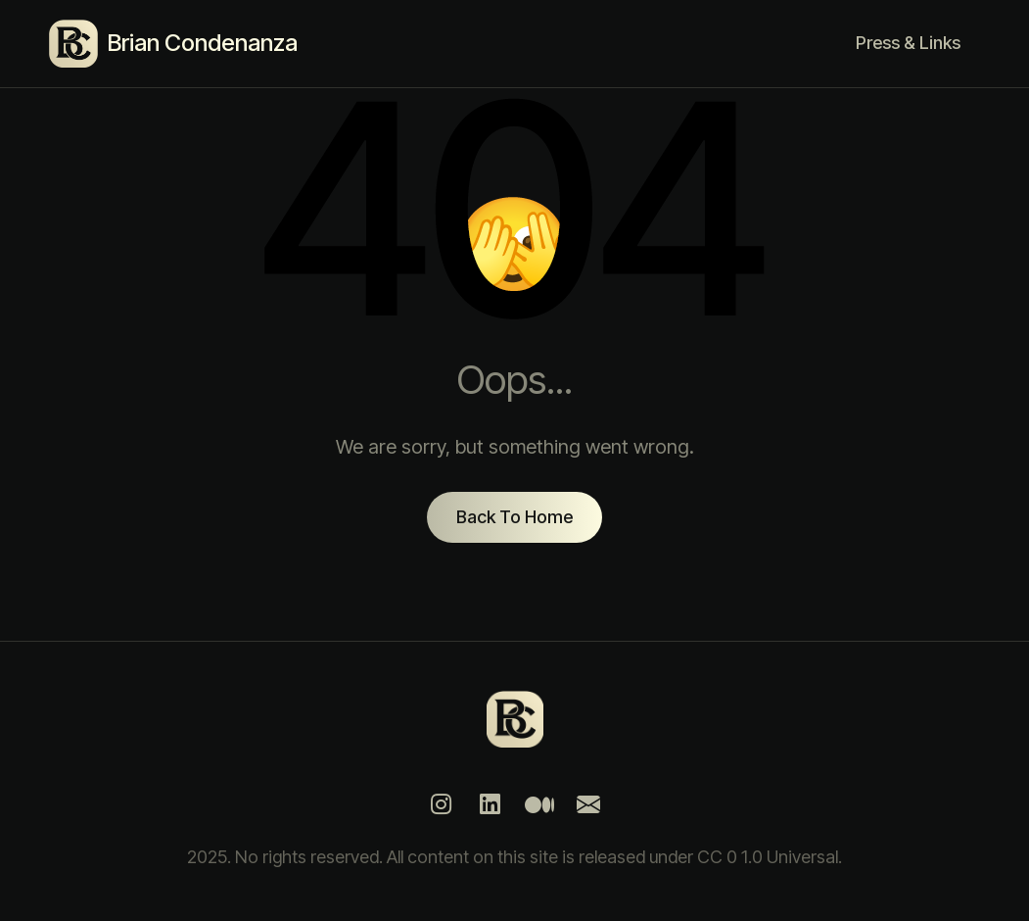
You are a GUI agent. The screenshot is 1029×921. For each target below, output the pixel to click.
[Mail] (588, 804)
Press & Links (908, 42)
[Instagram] (441, 804)
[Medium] (539, 804)
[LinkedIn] (490, 804)
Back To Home (514, 517)
